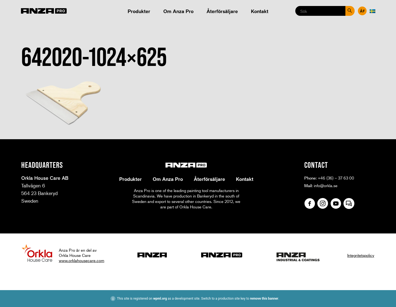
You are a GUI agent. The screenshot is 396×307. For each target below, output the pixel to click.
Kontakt (259, 11)
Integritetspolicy (360, 255)
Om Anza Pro (178, 11)
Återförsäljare (222, 11)
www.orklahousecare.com (81, 260)
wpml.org (160, 298)
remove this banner (264, 298)
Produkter (139, 11)
